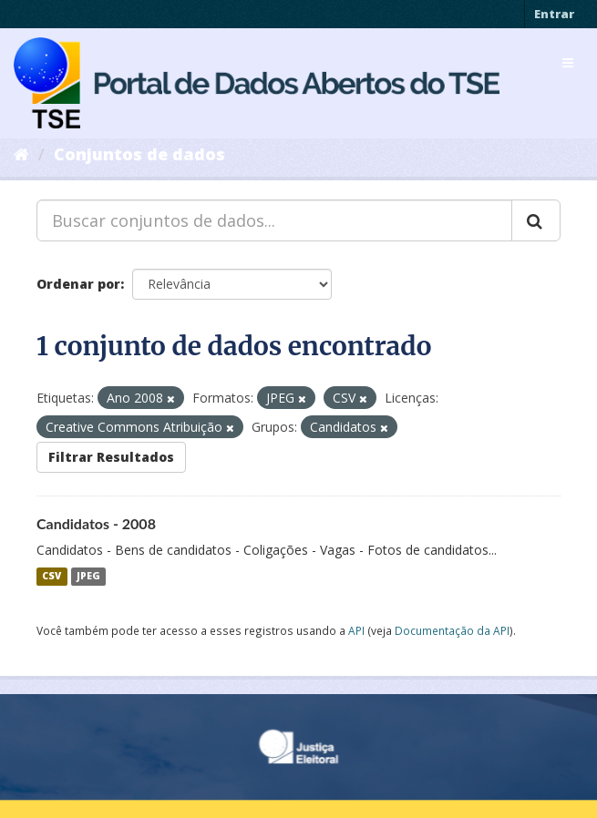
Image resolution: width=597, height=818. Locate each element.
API (356, 630)
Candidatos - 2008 (96, 523)
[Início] (21, 154)
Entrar (554, 13)
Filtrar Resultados (111, 456)
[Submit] (536, 220)
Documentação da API (452, 630)
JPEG (88, 576)
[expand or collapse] (567, 63)
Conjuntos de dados (139, 154)
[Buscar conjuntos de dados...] (274, 220)
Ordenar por (78, 283)
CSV (51, 576)
